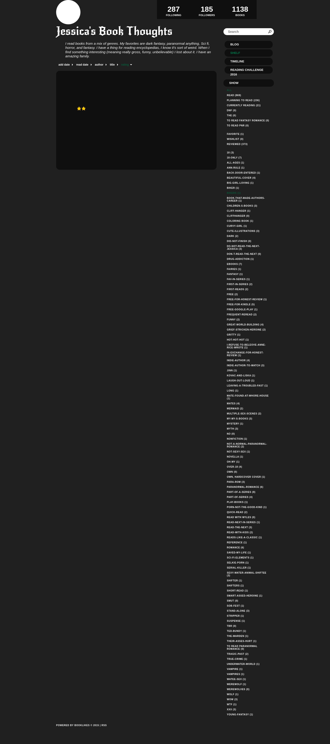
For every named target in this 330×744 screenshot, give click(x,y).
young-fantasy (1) (240, 714)
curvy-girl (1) (237, 226)
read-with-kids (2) (240, 532)
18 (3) (230, 152)
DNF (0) (231, 110)
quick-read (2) (237, 512)
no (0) (231, 434)
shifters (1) (235, 585)
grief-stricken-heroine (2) (246, 329)
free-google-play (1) (242, 309)
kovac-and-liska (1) (241, 375)
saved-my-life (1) (239, 552)
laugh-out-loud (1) (241, 380)
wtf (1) (231, 704)
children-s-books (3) (242, 206)
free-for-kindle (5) (241, 304)
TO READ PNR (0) (238, 125)
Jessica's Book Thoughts (114, 31)
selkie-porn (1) (238, 562)
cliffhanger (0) (238, 216)
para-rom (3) (236, 482)
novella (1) (235, 456)
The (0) (231, 115)
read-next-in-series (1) (243, 522)
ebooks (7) (234, 264)
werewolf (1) (236, 684)
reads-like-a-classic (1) (244, 537)
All (229, 90)
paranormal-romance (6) (245, 487)
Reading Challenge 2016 (246, 71)
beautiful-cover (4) (241, 178)
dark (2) (232, 236)
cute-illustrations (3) (243, 231)
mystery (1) (235, 423)
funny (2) (233, 319)
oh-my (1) (233, 462)
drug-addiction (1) (240, 259)
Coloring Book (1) (240, 221)
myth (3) (232, 429)
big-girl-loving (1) (240, 183)
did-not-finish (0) (239, 241)
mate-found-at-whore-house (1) (248, 397)
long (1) (232, 390)
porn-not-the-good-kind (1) (247, 507)
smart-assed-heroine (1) (244, 595)
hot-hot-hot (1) (238, 340)
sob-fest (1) (235, 606)
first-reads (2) (237, 289)
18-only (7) (234, 157)
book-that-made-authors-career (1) (246, 199)
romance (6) (235, 547)
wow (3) (232, 699)
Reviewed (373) (237, 144)
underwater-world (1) (243, 664)
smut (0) (232, 601)
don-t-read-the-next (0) (244, 254)
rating (125, 64)
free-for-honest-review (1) (247, 299)
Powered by (77, 730)
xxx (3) (231, 709)
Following (173, 9)
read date (82, 64)
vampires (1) (235, 674)
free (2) (232, 294)
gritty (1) (233, 334)
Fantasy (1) (235, 274)
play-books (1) (237, 502)
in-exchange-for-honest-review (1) (245, 354)
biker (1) (233, 188)
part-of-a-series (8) (241, 492)
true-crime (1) (237, 659)
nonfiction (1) (237, 439)
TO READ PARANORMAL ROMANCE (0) (242, 647)
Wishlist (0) (235, 139)
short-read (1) (237, 590)
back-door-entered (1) (243, 173)
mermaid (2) (235, 408)
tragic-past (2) (238, 654)
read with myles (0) (241, 517)
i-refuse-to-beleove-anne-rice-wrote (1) (246, 346)
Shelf (235, 53)
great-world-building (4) (245, 324)
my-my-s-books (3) (239, 418)
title (112, 64)
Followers (206, 9)
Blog (234, 44)
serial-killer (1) (239, 567)
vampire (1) (235, 669)
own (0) (232, 472)
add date (64, 64)
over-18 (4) (234, 467)
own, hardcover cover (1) (246, 477)
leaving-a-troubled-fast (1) (247, 385)
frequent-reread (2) (242, 314)
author (99, 64)
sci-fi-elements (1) (240, 557)
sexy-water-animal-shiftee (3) (247, 574)
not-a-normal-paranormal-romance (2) (247, 445)
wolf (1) (233, 694)
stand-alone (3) (238, 611)
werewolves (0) (238, 689)
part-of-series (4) (240, 497)
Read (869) (234, 95)
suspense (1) (236, 621)
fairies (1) (234, 269)
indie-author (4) (238, 360)
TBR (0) (231, 626)
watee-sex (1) (236, 679)
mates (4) (233, 403)
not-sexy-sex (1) (238, 451)
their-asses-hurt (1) (241, 641)
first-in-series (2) (240, 284)
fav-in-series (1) (238, 279)
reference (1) (237, 542)
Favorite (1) (235, 134)
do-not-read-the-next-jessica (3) (243, 247)
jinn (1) (232, 370)
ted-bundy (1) (236, 631)
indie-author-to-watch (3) (245, 365)
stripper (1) (235, 616)
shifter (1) (234, 580)
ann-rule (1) (236, 168)
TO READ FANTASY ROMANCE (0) (248, 120)
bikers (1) (234, 193)
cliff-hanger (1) (238, 211)
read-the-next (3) (239, 527)
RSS (104, 725)
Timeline (237, 61)
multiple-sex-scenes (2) (244, 413)
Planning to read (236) (243, 100)
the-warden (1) (237, 636)
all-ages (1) (235, 162)
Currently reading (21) (244, 105)
